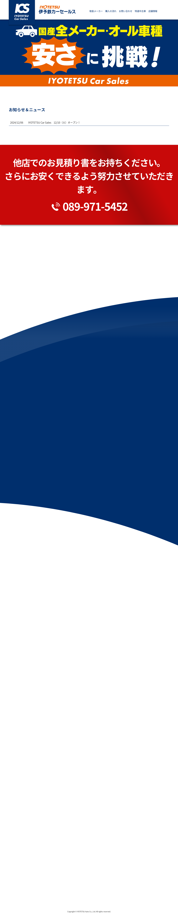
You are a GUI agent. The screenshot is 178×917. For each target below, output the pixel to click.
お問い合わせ (125, 11)
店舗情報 (152, 11)
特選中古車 (140, 11)
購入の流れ (110, 11)
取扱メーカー (96, 11)
